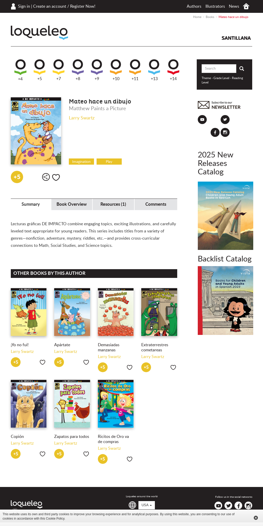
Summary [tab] (31, 204)
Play (109, 162)
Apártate (62, 345)
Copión (17, 437)
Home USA (246, 6)
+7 (58, 70)
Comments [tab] (155, 204)
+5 (39, 70)
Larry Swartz (82, 118)
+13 (154, 70)
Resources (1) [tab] (113, 204)
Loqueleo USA (39, 33)
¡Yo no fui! (20, 345)
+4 (20, 70)
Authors (194, 6)
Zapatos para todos (71, 437)
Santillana (236, 38)
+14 (173, 70)
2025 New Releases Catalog (215, 163)
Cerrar (256, 518)
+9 (97, 70)
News (234, 6)
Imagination (81, 162)
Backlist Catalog (225, 259)
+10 (116, 70)
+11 (135, 70)
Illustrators (215, 6)
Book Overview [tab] (72, 204)
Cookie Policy (55, 518)
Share (46, 177)
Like (56, 177)
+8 (78, 70)
